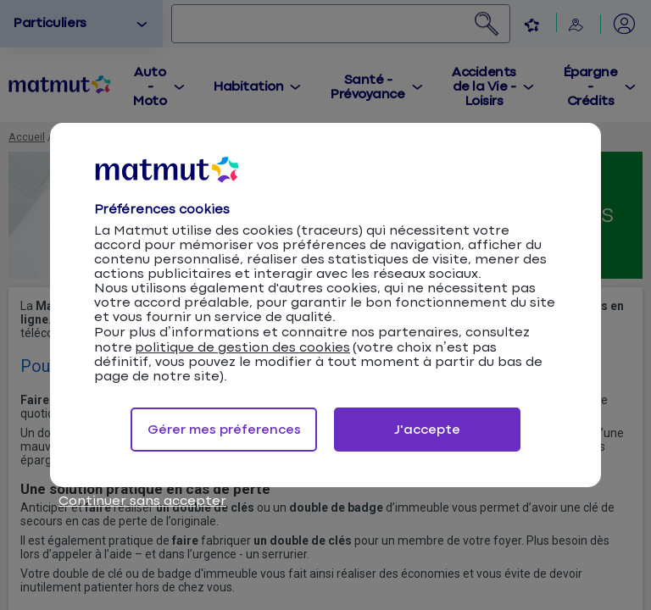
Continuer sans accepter (142, 501)
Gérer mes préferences (224, 430)
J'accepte (427, 430)
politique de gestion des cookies (242, 348)
